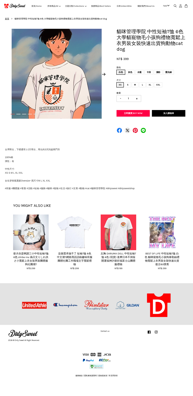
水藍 (139, 72)
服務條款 (79, 376)
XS (120, 85)
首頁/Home (36, 6)
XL (150, 85)
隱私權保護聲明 (90, 376)
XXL (158, 85)
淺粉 (158, 72)
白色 (121, 72)
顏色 (119, 67)
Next (104, 74)
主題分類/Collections (75, 6)
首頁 (7, 18)
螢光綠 (168, 72)
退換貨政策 (102, 376)
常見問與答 (113, 376)
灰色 (130, 72)
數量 (119, 93)
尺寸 (119, 80)
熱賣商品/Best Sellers (101, 6)
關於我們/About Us (146, 6)
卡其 (149, 72)
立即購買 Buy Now (133, 113)
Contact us (105, 331)
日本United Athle (124, 6)
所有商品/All (54, 6)
